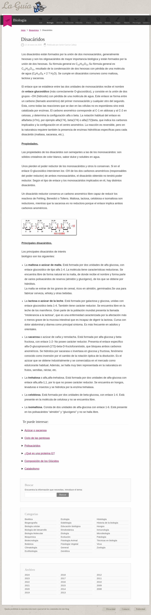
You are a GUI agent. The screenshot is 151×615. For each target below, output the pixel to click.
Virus (99, 544)
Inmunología (103, 530)
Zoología (101, 547)
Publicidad (140, 609)
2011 (99, 578)
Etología (65, 533)
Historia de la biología (107, 522)
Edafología (66, 522)
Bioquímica (34, 30)
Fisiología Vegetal (69, 544)
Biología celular (32, 526)
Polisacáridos (32, 445)
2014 (63, 589)
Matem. (127, 20)
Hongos (100, 526)
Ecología (65, 519)
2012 (99, 575)
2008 (99, 589)
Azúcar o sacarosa (36, 430)
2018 (63, 575)
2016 (63, 582)
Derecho (59, 20)
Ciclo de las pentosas (37, 438)
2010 (99, 582)
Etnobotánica (67, 530)
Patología (101, 537)
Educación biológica (70, 526)
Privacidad (110, 609)
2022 (27, 582)
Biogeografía (31, 522)
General (65, 547)
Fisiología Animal (69, 540)
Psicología (137, 20)
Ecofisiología (31, 551)
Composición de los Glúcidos (42, 461)
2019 (27, 592)
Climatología (31, 547)
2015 (63, 585)
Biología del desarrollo (36, 530)
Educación (69, 20)
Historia (108, 20)
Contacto (126, 609)
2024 (27, 575)
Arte (40, 20)
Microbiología (103, 533)
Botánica (29, 544)
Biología (50, 20)
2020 (27, 589)
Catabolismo (32, 468)
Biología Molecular (34, 533)
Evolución (65, 537)
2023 (27, 578)
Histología (102, 519)
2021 (27, 585)
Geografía (98, 20)
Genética (65, 551)
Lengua (117, 20)
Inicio (23, 30)
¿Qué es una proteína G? (40, 453)
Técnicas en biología (107, 540)
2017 (63, 578)
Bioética (29, 519)
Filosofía (79, 20)
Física (88, 20)
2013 (63, 592)
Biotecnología (31, 540)
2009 (99, 585)
